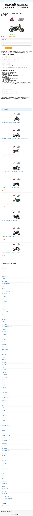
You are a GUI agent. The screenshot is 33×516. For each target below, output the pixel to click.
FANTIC (4, 321)
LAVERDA (4, 374)
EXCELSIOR (5, 319)
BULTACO (4, 293)
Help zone (10, 513)
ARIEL (3, 271)
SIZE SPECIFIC (5, 496)
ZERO (3, 486)
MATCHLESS (5, 392)
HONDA (4, 342)
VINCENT (4, 473)
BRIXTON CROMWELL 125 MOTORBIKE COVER (12, 171)
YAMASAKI (4, 483)
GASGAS (4, 329)
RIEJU (3, 430)
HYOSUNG (4, 352)
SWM (3, 455)
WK (3, 478)
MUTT (3, 402)
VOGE (3, 476)
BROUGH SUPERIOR (7, 283)
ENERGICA (4, 316)
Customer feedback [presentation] (5, 109)
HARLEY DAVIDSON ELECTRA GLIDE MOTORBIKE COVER (14, 138)
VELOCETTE (5, 468)
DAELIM (4, 306)
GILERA (4, 331)
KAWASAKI (4, 362)
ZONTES (4, 491)
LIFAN (3, 379)
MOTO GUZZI (5, 397)
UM (3, 465)
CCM (3, 298)
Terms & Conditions (16, 513)
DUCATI (4, 314)
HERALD (4, 339)
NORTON (4, 415)
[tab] (16, 107)
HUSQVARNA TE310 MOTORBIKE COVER (11, 122)
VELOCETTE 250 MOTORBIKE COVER (10, 155)
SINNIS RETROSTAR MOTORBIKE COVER (11, 187)
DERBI (3, 309)
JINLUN (4, 359)
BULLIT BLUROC (6, 291)
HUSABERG (5, 347)
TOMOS (4, 460)
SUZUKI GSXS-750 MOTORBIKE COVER (10, 236)
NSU (3, 417)
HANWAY (4, 334)
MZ (3, 407)
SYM (3, 458)
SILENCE (4, 443)
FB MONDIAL (5, 324)
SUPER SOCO (5, 450)
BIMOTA (4, 276)
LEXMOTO (4, 377)
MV (3, 405)
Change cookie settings (6, 505)
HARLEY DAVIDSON (7, 336)
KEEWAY (4, 364)
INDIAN (4, 354)
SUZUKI (4, 453)
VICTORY (4, 471)
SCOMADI (4, 440)
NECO (3, 410)
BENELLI (4, 273)
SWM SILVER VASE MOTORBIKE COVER (11, 252)
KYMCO (4, 369)
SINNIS (4, 445)
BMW (3, 278)
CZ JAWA (4, 304)
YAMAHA (4, 481)
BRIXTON (4, 281)
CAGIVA (4, 296)
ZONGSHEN (5, 488)
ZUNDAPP (4, 493)
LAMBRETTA (5, 372)
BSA (3, 286)
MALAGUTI (4, 387)
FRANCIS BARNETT (7, 326)
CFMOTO (4, 301)
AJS (3, 266)
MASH (3, 390)
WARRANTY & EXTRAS (7, 498)
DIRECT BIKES (5, 311)
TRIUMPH (4, 463)
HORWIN (4, 344)
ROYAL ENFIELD (6, 435)
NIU (3, 412)
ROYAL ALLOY (5, 433)
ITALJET (4, 357)
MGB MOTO (5, 395)
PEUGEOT (4, 422)
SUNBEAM (4, 448)
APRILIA (4, 268)
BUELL (3, 288)
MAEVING (4, 385)
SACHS (4, 438)
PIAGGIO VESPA (6, 425)
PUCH (3, 428)
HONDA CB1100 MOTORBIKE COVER (10, 220)
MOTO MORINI (5, 400)
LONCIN (4, 382)
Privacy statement (21, 513)
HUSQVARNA (5, 349)
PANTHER (4, 420)
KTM (3, 367)
